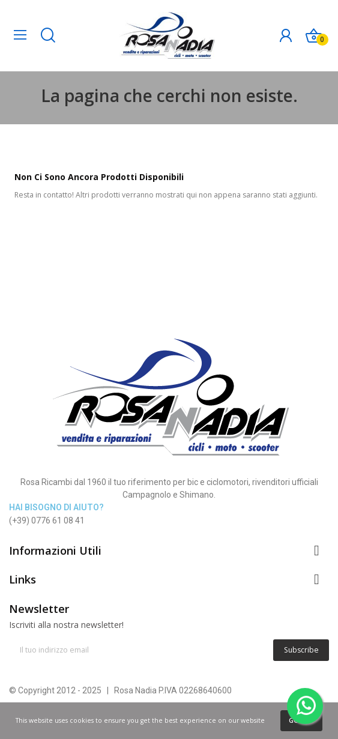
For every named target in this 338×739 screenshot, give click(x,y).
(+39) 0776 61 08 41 (47, 520)
